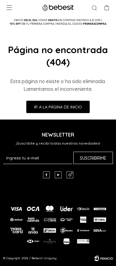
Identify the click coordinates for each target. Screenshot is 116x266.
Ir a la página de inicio (58, 106)
